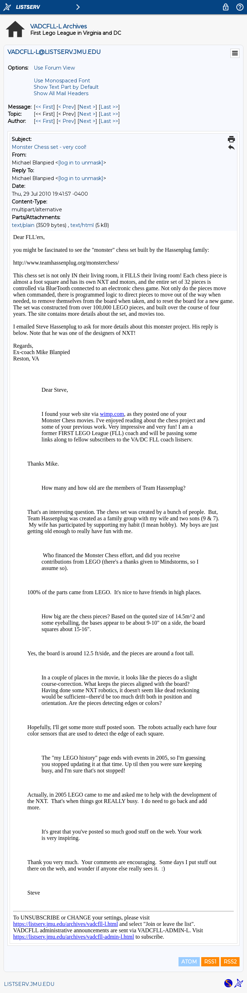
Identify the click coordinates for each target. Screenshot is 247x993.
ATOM (189, 962)
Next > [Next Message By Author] (87, 121)
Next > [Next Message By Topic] (87, 114)
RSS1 (210, 962)
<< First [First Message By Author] (44, 121)
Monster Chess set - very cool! (49, 147)
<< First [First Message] (44, 107)
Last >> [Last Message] (109, 107)
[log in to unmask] (80, 162)
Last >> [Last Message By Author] (109, 121)
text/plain (23, 225)
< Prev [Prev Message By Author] (66, 121)
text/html (82, 225)
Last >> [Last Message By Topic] (109, 114)
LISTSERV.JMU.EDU (29, 984)
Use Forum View (54, 68)
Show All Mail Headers (61, 93)
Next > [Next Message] (87, 107)
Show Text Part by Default (66, 87)
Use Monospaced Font (62, 80)
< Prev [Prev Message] (66, 107)
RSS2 (230, 962)
